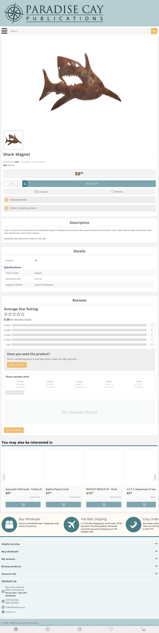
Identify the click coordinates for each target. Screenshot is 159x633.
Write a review (38, 162)
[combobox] (83, 31)
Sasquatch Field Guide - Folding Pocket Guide (24, 489)
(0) (26, 162)
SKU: (5, 165)
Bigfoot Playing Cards (57, 489)
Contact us (10, 611)
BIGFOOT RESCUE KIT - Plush (101, 489)
